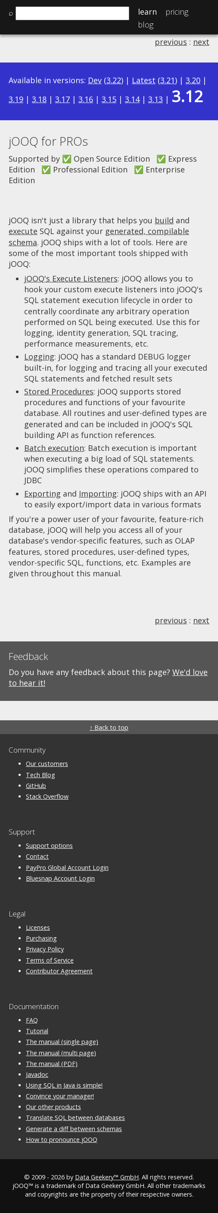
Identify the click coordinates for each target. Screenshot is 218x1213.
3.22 (113, 80)
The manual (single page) (62, 1042)
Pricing (176, 11)
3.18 (39, 99)
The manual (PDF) (52, 1064)
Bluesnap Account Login (60, 878)
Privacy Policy (45, 949)
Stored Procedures (58, 391)
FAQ (32, 1020)
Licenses (38, 927)
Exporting (42, 493)
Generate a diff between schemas (74, 1129)
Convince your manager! (60, 1096)
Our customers (47, 764)
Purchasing (41, 938)
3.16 (85, 99)
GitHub (36, 786)
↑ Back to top (109, 727)
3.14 (132, 99)
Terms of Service (50, 960)
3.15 (109, 99)
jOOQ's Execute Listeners (71, 278)
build (164, 220)
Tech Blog (40, 775)
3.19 (16, 99)
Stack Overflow (47, 796)
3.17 (62, 99)
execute (23, 231)
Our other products (53, 1107)
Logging (39, 356)
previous (171, 42)
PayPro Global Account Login (67, 867)
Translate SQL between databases (75, 1117)
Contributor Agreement (59, 971)
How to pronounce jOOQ (61, 1139)
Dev (95, 80)
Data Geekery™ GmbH (107, 1177)
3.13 (155, 99)
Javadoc (37, 1074)
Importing (98, 493)
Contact (37, 856)
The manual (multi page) (61, 1053)
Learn (147, 11)
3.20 (193, 80)
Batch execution (54, 448)
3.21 (167, 80)
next (201, 42)
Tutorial (37, 1031)
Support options (49, 845)
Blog (145, 24)
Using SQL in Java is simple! (64, 1085)
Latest (144, 80)
